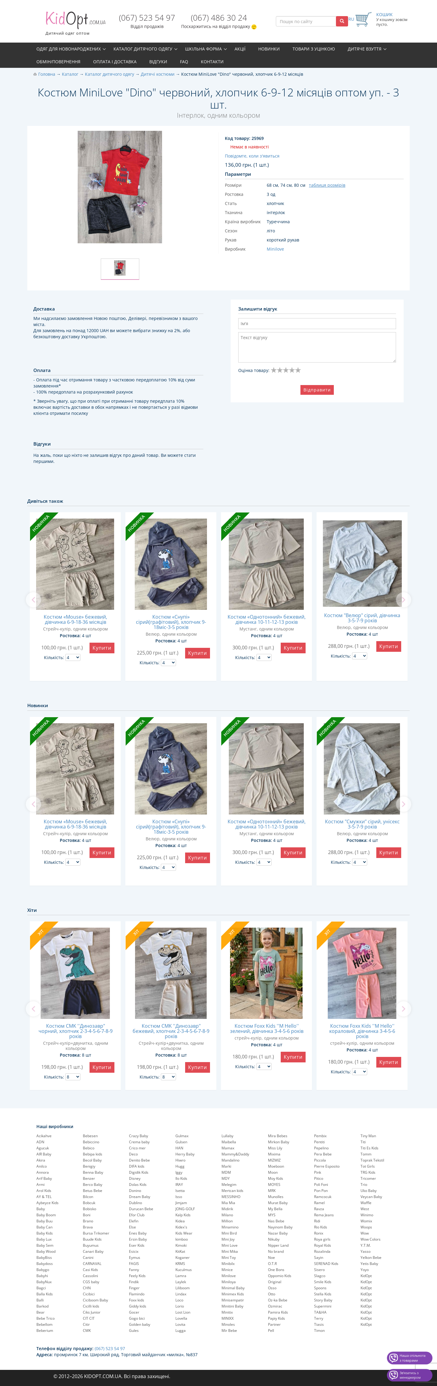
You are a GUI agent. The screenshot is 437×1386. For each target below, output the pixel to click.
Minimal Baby (233, 1287)
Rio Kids (320, 1227)
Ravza (319, 1208)
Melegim (229, 1184)
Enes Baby (138, 1233)
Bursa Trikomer (96, 1233)
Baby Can (44, 1227)
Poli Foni (321, 1184)
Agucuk (42, 1148)
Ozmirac (275, 1306)
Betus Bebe (92, 1190)
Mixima (274, 1154)
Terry (318, 1318)
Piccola (320, 1160)
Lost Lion (182, 1312)
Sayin (318, 1257)
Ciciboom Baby (95, 1300)
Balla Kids (44, 1294)
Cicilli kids (91, 1306)
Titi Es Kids (369, 1148)
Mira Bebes (277, 1135)
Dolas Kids (138, 1184)
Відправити (317, 390)
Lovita (180, 1324)
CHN (87, 1287)
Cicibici (89, 1294)
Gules (134, 1330)
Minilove (229, 1275)
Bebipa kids (92, 1154)
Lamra (180, 1275)
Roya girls (322, 1239)
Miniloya (229, 1281)
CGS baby (91, 1281)
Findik (134, 1281)
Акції (240, 49)
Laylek (180, 1281)
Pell (271, 1330)
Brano (88, 1221)
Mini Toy (229, 1257)
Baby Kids (44, 1233)
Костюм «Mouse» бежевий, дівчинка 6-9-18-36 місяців (75, 619)
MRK (272, 1190)
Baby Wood (46, 1251)
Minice (227, 1269)
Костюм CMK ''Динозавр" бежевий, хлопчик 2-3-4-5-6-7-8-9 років (171, 1031)
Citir (86, 1324)
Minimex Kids (233, 1294)
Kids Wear (183, 1233)
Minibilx (228, 1263)
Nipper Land (278, 1245)
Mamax (228, 1148)
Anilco (41, 1166)
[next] (403, 599)
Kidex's (181, 1227)
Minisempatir (233, 1300)
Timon (319, 1330)
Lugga (180, 1330)
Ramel (319, 1202)
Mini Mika (230, 1251)
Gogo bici (137, 1318)
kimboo (181, 1239)
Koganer (182, 1257)
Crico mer (137, 1148)
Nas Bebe (276, 1221)
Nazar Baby (278, 1233)
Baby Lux (44, 1239)
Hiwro (180, 1160)
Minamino (230, 1227)
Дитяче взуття (364, 49)
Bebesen (90, 1135)
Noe (271, 1257)
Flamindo (136, 1294)
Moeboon (276, 1166)
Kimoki (181, 1245)
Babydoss (44, 1263)
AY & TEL (44, 1196)
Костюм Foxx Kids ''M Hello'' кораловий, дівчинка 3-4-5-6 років (362, 1031)
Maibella (229, 1142)
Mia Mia (228, 1202)
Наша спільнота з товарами (412, 1358)
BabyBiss (44, 1257)
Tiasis (319, 1324)
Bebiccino (91, 1142)
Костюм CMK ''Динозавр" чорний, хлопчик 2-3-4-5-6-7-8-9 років (76, 1031)
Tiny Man (368, 1135)
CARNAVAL (92, 1263)
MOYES (274, 1184)
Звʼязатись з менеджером (410, 1375)
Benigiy (89, 1166)
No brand (276, 1251)
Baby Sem (44, 1245)
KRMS (180, 1263)
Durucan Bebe (141, 1208)
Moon (273, 1172)
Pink (317, 1172)
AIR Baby (43, 1154)
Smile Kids (322, 1281)
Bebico (88, 1148)
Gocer (134, 1312)
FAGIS (134, 1263)
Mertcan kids (232, 1190)
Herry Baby (185, 1154)
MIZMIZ (274, 1160)
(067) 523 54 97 (147, 17)
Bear (40, 1312)
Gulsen (181, 1142)
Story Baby (323, 1300)
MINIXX (228, 1318)
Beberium (44, 1330)
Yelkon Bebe (371, 1257)
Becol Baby (92, 1160)
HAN (179, 1148)
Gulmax (181, 1135)
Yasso (366, 1251)
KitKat (180, 1251)
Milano (227, 1215)
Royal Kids (322, 1245)
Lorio (179, 1306)
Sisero (319, 1269)
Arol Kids (43, 1190)
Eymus (134, 1257)
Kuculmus (183, 1269)
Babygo (42, 1269)
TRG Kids (368, 1172)
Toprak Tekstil (372, 1160)
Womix (366, 1221)
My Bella (275, 1208)
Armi (40, 1184)
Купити (102, 647)
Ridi (317, 1221)
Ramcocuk (322, 1196)
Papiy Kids (276, 1318)
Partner (274, 1324)
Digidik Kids (138, 1172)
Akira (40, 1160)
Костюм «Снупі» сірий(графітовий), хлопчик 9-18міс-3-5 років (171, 621)
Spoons (320, 1287)
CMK (87, 1330)
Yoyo (365, 1269)
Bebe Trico (45, 1318)
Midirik (227, 1208)
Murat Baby (278, 1202)
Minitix (227, 1312)
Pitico (318, 1178)
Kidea (180, 1221)
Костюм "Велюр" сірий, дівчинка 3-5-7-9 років (362, 618)
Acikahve (44, 1135)
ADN (40, 1142)
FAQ (184, 61)
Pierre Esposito (327, 1166)
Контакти (212, 61)
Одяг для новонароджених (68, 49)
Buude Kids (92, 1239)
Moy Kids (275, 1178)
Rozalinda (322, 1251)
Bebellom (44, 1324)
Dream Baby (139, 1196)
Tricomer (368, 1178)
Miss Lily (275, 1148)
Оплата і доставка (115, 61)
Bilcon (88, 1196)
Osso (272, 1287)
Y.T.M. (366, 1245)
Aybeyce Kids (47, 1202)
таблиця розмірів (327, 185)
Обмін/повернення (58, 61)
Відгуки (158, 61)
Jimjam (181, 1202)
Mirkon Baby (278, 1142)
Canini (88, 1257)
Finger (134, 1287)
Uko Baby (369, 1190)
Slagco (319, 1275)
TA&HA (320, 1312)
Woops (366, 1227)
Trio (364, 1184)
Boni (86, 1215)
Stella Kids (322, 1294)
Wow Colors (371, 1239)
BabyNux (44, 1281)
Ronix (318, 1233)
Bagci (41, 1287)
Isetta (180, 1190)
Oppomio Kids (279, 1275)
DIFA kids (136, 1166)
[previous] (33, 599)
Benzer (89, 1178)
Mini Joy (228, 1239)
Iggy (178, 1172)
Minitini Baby (232, 1306)
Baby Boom (46, 1215)
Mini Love (230, 1245)
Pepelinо (321, 1148)
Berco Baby (92, 1184)
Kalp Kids (183, 1215)
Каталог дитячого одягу (142, 49)
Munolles (275, 1196)
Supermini (322, 1306)
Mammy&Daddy (235, 1154)
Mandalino (230, 1160)
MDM (226, 1172)
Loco (179, 1300)
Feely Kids (137, 1275)
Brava (88, 1227)
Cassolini (90, 1275)
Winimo (367, 1215)
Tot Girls (368, 1166)
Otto (271, 1294)
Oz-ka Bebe (277, 1300)
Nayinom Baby (280, 1227)
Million (227, 1221)
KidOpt (366, 1275)
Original (274, 1281)
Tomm (366, 1154)
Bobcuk (89, 1202)
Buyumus (91, 1245)
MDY (226, 1178)
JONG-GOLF (185, 1208)
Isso (178, 1196)
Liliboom (182, 1287)
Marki (226, 1166)
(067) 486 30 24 (219, 17)
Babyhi (42, 1275)
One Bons (276, 1269)
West (365, 1208)
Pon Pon (321, 1190)
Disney (135, 1178)
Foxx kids (136, 1300)
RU (351, 19)
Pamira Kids (278, 1312)
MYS (272, 1215)
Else (132, 1227)
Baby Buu (44, 1221)
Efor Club (136, 1215)
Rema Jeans (324, 1215)
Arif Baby (44, 1178)
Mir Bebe (229, 1330)
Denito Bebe (139, 1160)
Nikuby (273, 1239)
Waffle (366, 1202)
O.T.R (272, 1263)
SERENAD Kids (326, 1263)
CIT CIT (89, 1318)
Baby (40, 1208)
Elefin (133, 1221)
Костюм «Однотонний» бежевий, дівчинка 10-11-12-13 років (267, 619)
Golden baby (139, 1324)
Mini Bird (229, 1233)
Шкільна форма (203, 49)
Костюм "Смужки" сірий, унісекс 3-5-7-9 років (362, 824)
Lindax (180, 1294)
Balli (40, 1300)
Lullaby (227, 1135)
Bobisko (89, 1208)
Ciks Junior (91, 1312)
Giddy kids (137, 1306)
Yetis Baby (369, 1263)
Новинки (269, 49)
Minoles (228, 1324)
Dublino (135, 1202)
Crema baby (139, 1142)
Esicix (133, 1251)
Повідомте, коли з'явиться (252, 156)
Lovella (181, 1318)
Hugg (180, 1166)
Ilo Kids (181, 1178)
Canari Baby (93, 1251)
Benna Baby (93, 1172)
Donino (135, 1190)
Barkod (42, 1306)
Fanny (134, 1269)
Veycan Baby (371, 1196)
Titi (363, 1142)
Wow (365, 1233)
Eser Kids (136, 1245)
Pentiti (319, 1142)
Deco (133, 1154)
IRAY (179, 1184)
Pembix (320, 1135)
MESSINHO (231, 1196)
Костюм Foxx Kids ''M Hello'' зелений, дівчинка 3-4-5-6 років (266, 1028)
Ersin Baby (138, 1239)
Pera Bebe (323, 1154)
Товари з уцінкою (314, 49)
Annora (42, 1172)
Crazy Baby (138, 1135)
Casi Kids (90, 1269)
